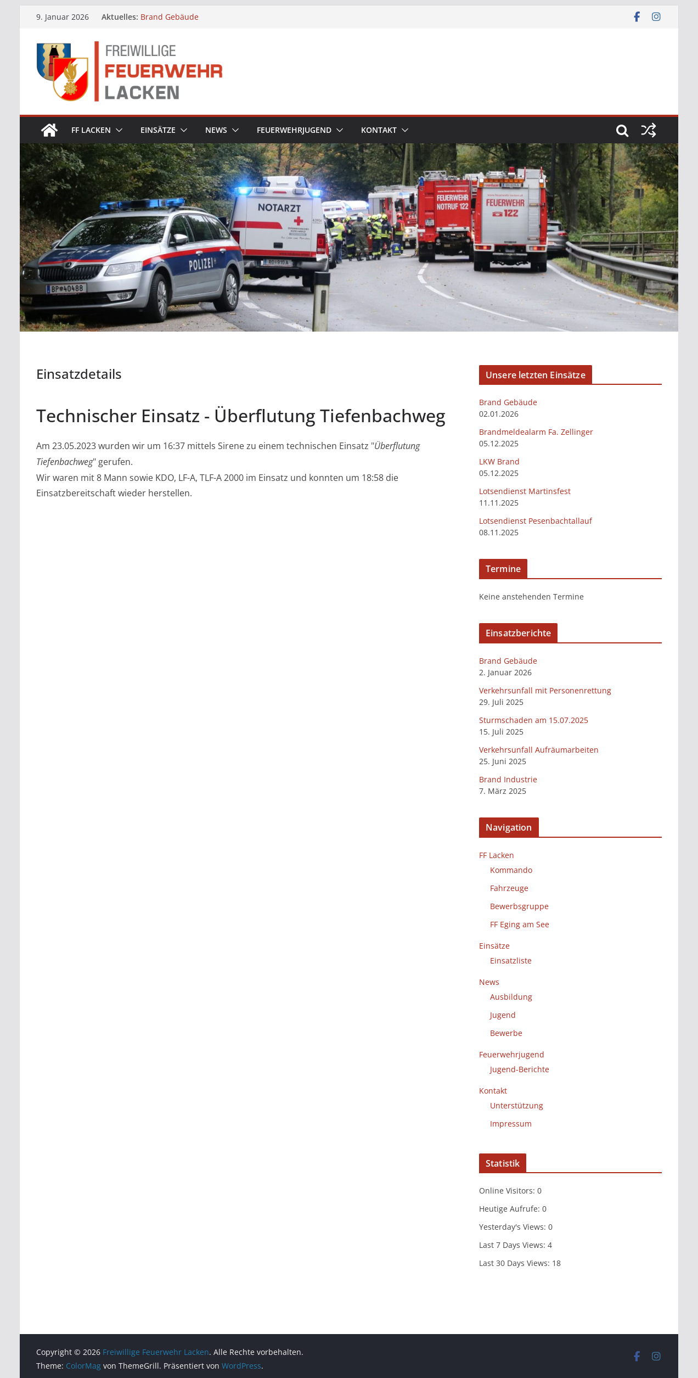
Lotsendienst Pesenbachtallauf (535, 521)
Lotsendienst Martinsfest (525, 491)
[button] (117, 130)
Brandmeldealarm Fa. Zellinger (536, 432)
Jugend (503, 1015)
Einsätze (158, 130)
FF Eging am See (519, 924)
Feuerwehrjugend (294, 130)
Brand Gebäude (169, 17)
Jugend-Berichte (519, 1069)
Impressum (511, 1123)
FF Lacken (91, 130)
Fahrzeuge (509, 888)
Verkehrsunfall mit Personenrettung (545, 690)
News (216, 130)
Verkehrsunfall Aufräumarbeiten (539, 749)
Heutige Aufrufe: (510, 1208)
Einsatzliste (511, 960)
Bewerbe (506, 1033)
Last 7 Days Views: (513, 1245)
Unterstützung (516, 1105)
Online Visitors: (508, 1190)
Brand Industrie (508, 779)
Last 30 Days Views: (515, 1263)
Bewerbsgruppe (519, 906)
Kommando (511, 870)
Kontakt (379, 130)
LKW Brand (499, 461)
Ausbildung (511, 997)
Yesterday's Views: (513, 1227)
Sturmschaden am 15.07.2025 (533, 720)
